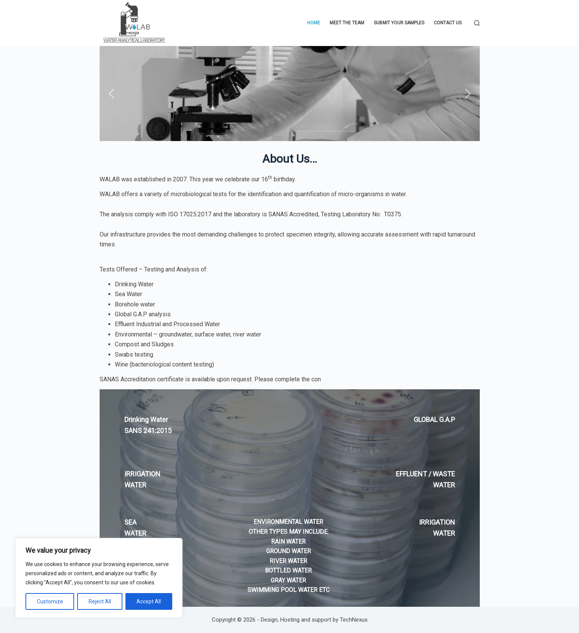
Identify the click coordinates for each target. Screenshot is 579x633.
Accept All (148, 601)
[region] (98, 578)
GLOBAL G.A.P (434, 420)
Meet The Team (347, 22)
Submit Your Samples (399, 22)
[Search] (477, 23)
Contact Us (448, 22)
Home (313, 22)
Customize (50, 601)
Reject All (100, 601)
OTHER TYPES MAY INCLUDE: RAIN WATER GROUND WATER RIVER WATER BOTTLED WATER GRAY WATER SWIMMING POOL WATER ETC (288, 561)
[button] (111, 93)
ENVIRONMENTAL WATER (288, 521)
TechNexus (354, 619)
